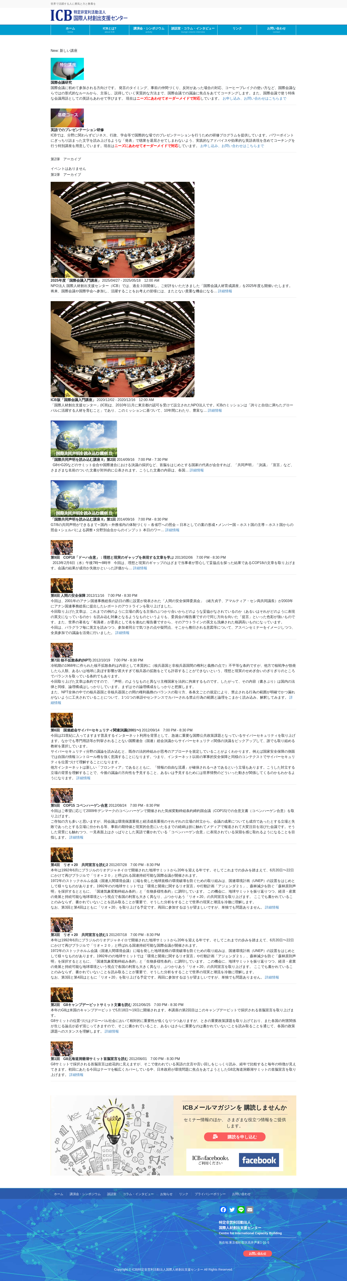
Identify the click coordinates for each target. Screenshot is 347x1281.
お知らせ (166, 1194)
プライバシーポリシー (210, 1194)
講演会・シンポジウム (85, 1194)
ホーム (58, 1194)
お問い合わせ (241, 1194)
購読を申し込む (235, 1136)
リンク (183, 1194)
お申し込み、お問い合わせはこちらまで (254, 98)
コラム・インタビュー (138, 1194)
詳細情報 (225, 291)
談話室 (111, 1194)
